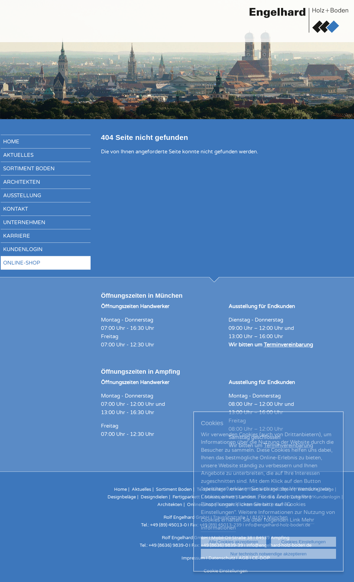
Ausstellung (22, 195)
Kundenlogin (23, 249)
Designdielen (154, 497)
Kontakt (15, 209)
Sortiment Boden (29, 168)
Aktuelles (18, 155)
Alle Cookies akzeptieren (233, 541)
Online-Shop (21, 263)
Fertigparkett (186, 497)
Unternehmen (24, 222)
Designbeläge (122, 497)
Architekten (21, 182)
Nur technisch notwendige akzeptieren (268, 553)
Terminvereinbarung (288, 345)
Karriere (16, 236)
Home (11, 142)
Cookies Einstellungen (303, 541)
